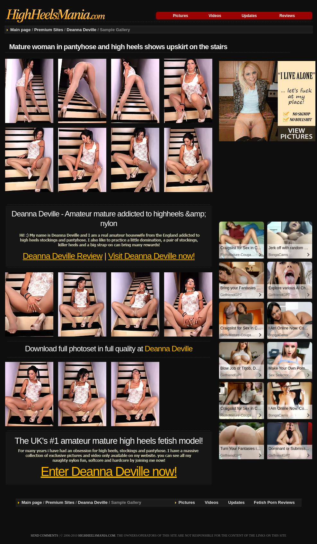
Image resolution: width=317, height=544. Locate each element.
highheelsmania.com (96, 535)
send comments (44, 535)
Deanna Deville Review (62, 256)
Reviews (287, 15)
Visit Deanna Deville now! (151, 256)
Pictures (180, 15)
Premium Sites (48, 29)
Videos (215, 15)
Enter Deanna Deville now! (109, 471)
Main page (20, 29)
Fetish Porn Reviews (274, 502)
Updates (249, 15)
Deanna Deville (82, 29)
